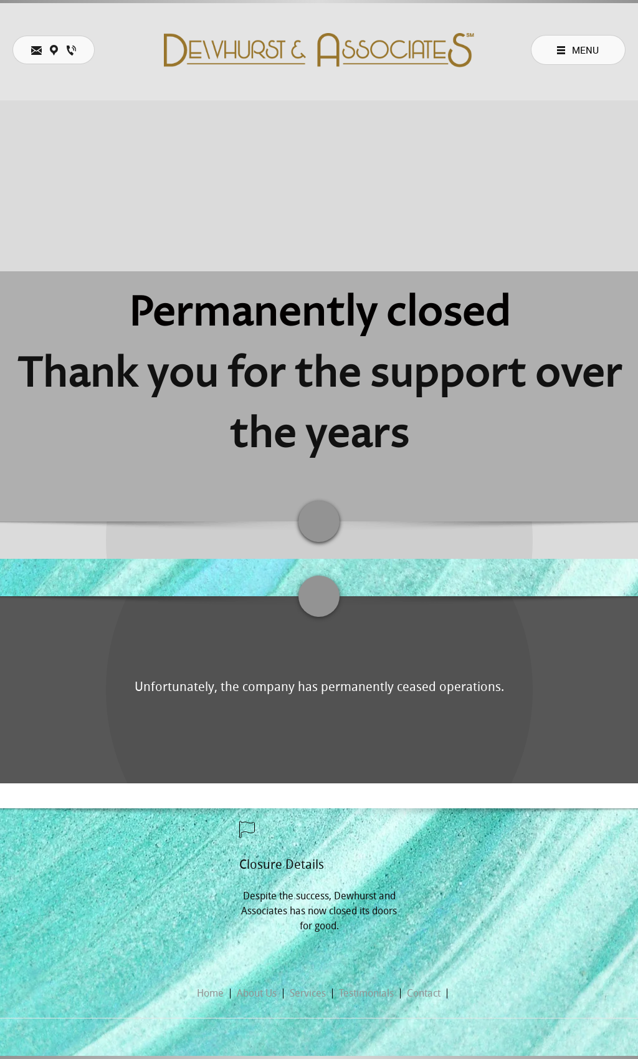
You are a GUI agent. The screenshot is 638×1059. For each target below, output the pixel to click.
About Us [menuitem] (257, 994)
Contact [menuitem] (423, 994)
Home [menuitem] (210, 994)
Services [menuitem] (308, 994)
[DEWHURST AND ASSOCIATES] (319, 50)
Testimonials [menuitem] (366, 994)
